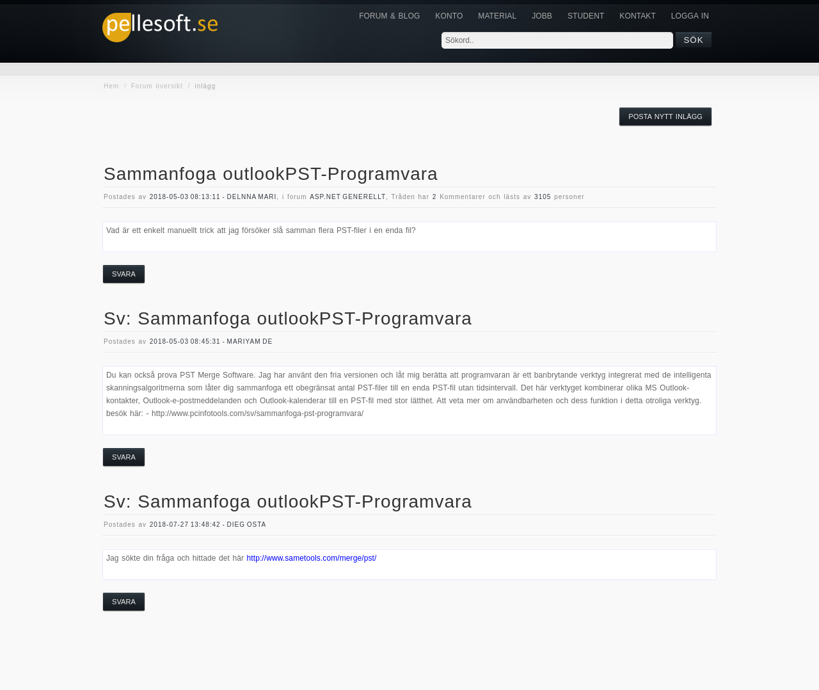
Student (586, 16)
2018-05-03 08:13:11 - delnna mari (213, 196)
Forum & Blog (389, 16)
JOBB (542, 16)
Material (497, 16)
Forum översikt (157, 86)
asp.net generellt (348, 196)
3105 (542, 196)
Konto (449, 16)
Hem (111, 86)
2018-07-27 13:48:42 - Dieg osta (208, 524)
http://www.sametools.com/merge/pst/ (311, 558)
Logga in (690, 16)
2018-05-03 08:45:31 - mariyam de (211, 341)
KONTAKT (637, 16)
